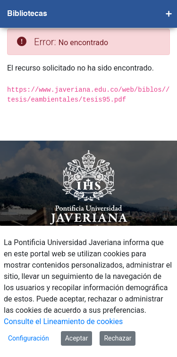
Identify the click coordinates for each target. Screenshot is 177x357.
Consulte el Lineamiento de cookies (63, 321)
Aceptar (76, 338)
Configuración (28, 338)
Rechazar (117, 338)
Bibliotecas (27, 14)
